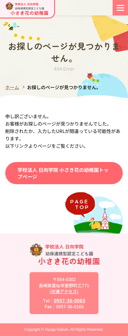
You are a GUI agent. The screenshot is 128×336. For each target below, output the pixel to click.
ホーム (12, 87)
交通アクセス (64, 291)
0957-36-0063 (69, 300)
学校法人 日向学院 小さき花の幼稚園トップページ (63, 173)
